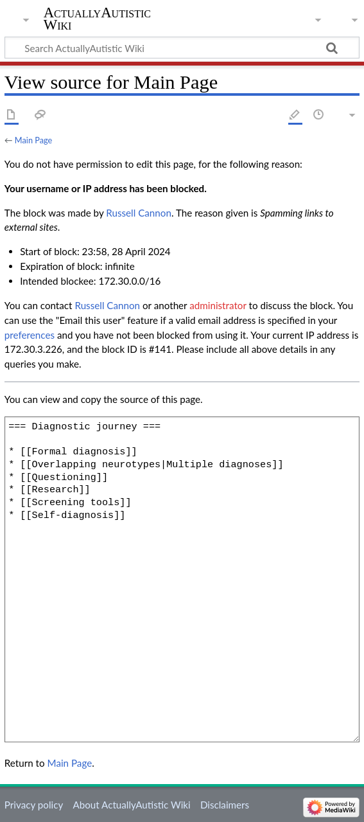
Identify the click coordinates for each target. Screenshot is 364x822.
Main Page (33, 140)
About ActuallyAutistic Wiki (131, 804)
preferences (29, 335)
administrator (217, 305)
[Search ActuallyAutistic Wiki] (182, 47)
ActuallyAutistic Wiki (97, 18)
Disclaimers (224, 804)
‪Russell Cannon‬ (138, 213)
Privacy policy (33, 804)
